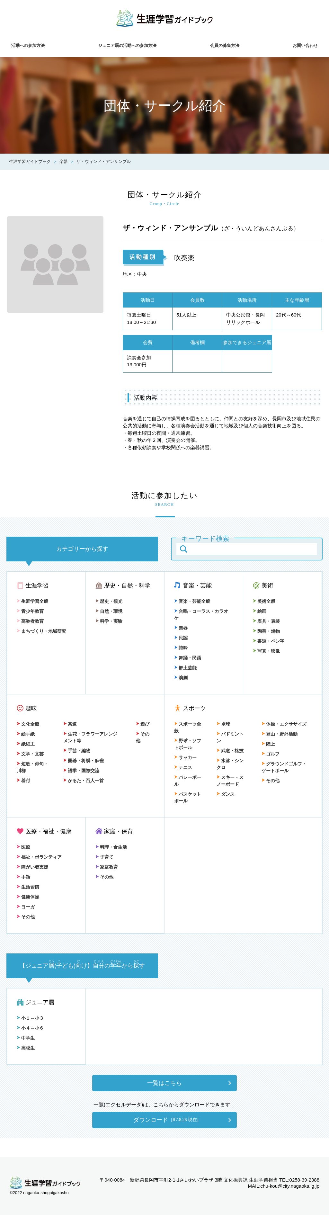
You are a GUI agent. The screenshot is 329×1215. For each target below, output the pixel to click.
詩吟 (181, 647)
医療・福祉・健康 (48, 831)
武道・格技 (230, 750)
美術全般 (264, 601)
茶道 (70, 724)
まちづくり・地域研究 (41, 631)
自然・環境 (108, 611)
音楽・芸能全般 (192, 601)
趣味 (31, 708)
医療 (23, 847)
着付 (23, 780)
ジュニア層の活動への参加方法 (127, 45)
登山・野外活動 (280, 734)
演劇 (181, 677)
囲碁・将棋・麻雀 (83, 760)
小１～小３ (30, 1018)
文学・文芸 (30, 753)
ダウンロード (165, 1120)
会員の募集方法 (224, 45)
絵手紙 (26, 734)
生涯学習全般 (32, 601)
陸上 (268, 743)
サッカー (185, 757)
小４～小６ (30, 1028)
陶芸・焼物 (266, 631)
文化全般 (28, 724)
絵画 (259, 611)
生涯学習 (37, 585)
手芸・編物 (76, 750)
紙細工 (26, 743)
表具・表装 (266, 621)
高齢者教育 (30, 621)
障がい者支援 (32, 867)
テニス (183, 767)
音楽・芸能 (197, 585)
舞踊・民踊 (187, 657)
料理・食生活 (111, 847)
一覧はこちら (164, 1083)
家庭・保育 (118, 831)
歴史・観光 (108, 601)
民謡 (181, 637)
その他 (271, 780)
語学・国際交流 (81, 770)
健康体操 (28, 896)
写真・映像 (266, 651)
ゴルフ (271, 753)
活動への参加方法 (28, 45)
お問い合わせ (305, 45)
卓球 (223, 724)
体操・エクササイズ (284, 724)
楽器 (181, 627)
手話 (23, 877)
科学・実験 (108, 621)
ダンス (226, 794)
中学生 (26, 1038)
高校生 (26, 1047)
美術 (267, 585)
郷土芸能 (185, 667)
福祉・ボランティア (39, 857)
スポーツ (194, 708)
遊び (142, 724)
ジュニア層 (39, 1002)
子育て (104, 857)
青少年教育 (30, 611)
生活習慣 (28, 886)
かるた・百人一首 (83, 780)
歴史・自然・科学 (127, 585)
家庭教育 (106, 867)
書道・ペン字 (268, 641)
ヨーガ (26, 906)
